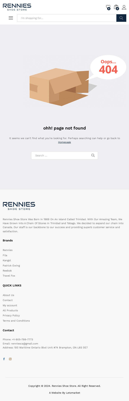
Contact (8, 300)
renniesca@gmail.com (24, 343)
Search (121, 18)
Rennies (7, 250)
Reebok (7, 270)
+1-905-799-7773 (22, 339)
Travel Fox (9, 275)
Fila (5, 255)
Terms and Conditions (16, 320)
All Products (10, 310)
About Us (8, 295)
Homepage (64, 142)
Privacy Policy (11, 315)
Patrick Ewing (11, 265)
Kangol (7, 260)
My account (10, 305)
